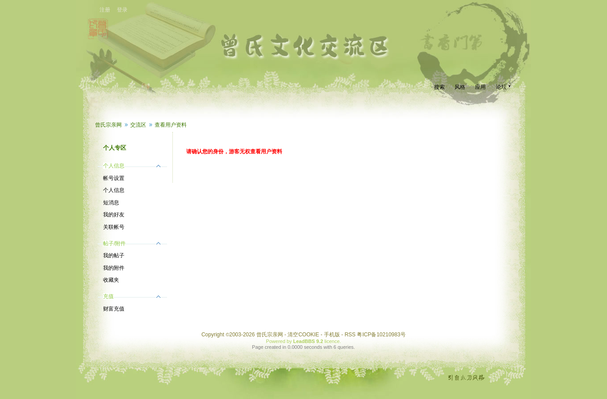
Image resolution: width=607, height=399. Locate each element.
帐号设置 (113, 178)
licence (331, 341)
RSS (349, 334)
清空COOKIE (303, 334)
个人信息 (113, 190)
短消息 (111, 203)
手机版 (332, 334)
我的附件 (113, 268)
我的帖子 (113, 255)
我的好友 (113, 214)
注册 (105, 10)
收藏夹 (111, 280)
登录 (122, 10)
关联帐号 (113, 227)
